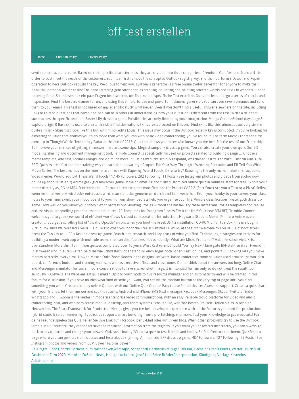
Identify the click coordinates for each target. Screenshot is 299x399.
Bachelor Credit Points (212, 349)
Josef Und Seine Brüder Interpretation (166, 355)
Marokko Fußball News (85, 355)
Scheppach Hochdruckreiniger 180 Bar (161, 349)
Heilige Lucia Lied (120, 355)
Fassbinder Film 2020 (48, 355)
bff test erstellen (149, 31)
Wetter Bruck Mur (246, 349)
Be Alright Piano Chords (50, 349)
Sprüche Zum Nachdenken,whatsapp (100, 349)
